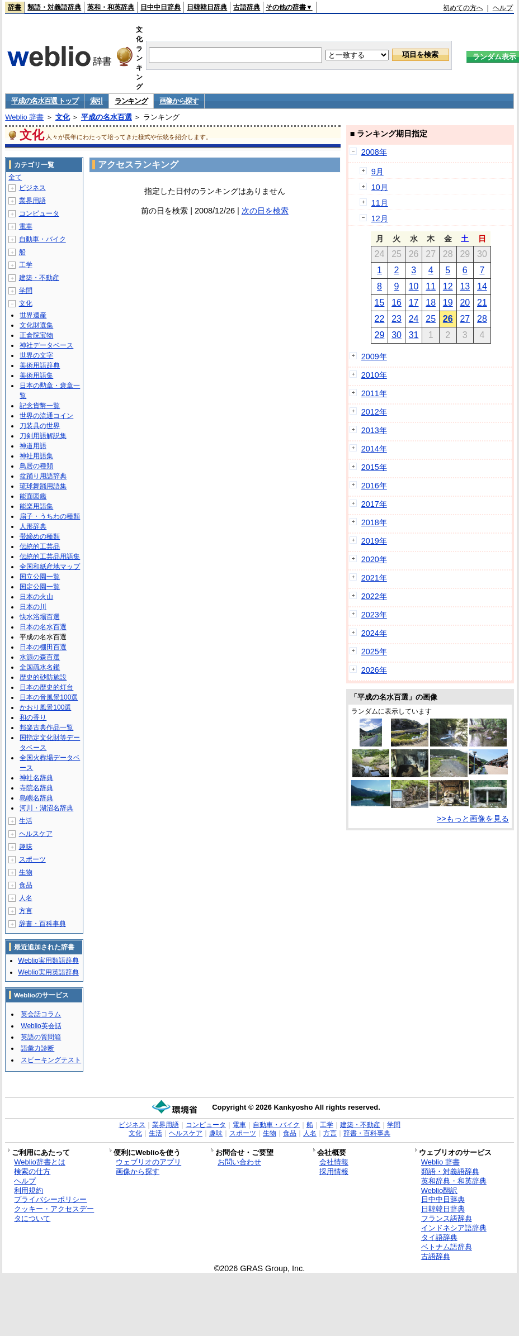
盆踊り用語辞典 (43, 476)
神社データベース (46, 345)
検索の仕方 (32, 1171)
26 (448, 319)
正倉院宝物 (36, 335)
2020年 (374, 559)
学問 (25, 290)
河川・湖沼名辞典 (46, 808)
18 (431, 302)
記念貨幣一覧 (40, 406)
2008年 (374, 152)
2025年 (374, 651)
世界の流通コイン (46, 416)
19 (448, 302)
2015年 (374, 467)
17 (414, 302)
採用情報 (333, 1171)
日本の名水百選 (43, 627)
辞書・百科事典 (42, 924)
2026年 (374, 669)
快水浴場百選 (40, 617)
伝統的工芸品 (40, 546)
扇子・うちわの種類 (50, 516)
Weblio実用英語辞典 (48, 972)
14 (482, 286)
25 (431, 319)
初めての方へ (463, 8)
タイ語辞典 (439, 1237)
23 (396, 319)
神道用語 (33, 446)
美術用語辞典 (40, 365)
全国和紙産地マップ (50, 566)
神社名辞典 (36, 778)
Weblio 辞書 (24, 117)
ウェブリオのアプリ (148, 1162)
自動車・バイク (42, 239)
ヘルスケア (36, 834)
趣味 (25, 846)
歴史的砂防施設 (43, 677)
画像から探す (179, 101)
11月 (379, 202)
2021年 (374, 577)
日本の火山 (36, 597)
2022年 (374, 596)
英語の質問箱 (41, 1037)
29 (380, 335)
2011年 (374, 393)
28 (482, 319)
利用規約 (28, 1190)
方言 (25, 911)
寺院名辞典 (36, 788)
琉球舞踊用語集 (43, 486)
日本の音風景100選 (49, 697)
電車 (25, 226)
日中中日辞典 (160, 7)
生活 (25, 821)
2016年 (374, 485)
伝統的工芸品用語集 (50, 556)
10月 (379, 187)
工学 (25, 265)
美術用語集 (36, 375)
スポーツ (32, 859)
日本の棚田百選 (43, 647)
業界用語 (32, 201)
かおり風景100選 (45, 707)
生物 (25, 872)
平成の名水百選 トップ (44, 101)
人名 (25, 898)
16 (396, 302)
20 (465, 302)
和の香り (33, 717)
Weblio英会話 (41, 1026)
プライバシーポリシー (50, 1199)
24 (414, 319)
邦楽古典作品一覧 (46, 727)
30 (396, 335)
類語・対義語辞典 (54, 7)
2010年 (374, 374)
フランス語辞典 (446, 1218)
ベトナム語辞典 (446, 1247)
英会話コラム (41, 1014)
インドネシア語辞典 (454, 1228)
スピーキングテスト (51, 1060)
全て (15, 177)
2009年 (374, 356)
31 (414, 335)
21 (482, 302)
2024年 (374, 633)
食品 (25, 885)
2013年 (374, 430)
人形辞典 (33, 526)
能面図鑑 (33, 496)
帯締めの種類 (40, 536)
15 (380, 302)
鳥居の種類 (36, 466)
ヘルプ (503, 8)
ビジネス (32, 188)
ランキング (131, 101)
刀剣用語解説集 (43, 436)
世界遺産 (33, 315)
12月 (379, 218)
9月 (377, 171)
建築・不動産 (39, 278)
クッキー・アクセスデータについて (54, 1214)
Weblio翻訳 (439, 1190)
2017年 (374, 504)
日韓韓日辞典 (207, 7)
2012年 (374, 411)
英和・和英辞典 (110, 7)
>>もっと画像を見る (473, 818)
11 (431, 286)
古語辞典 (246, 7)
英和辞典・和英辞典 (454, 1181)
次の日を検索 (265, 210)
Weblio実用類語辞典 (48, 960)
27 (465, 319)
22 (380, 319)
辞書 (14, 7)
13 (465, 286)
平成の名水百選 (106, 117)
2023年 (374, 614)
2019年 (374, 540)
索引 (96, 101)
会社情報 (333, 1162)
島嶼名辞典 (36, 798)
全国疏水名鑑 (40, 667)
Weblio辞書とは (39, 1162)
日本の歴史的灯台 (46, 687)
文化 (62, 117)
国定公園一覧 (40, 587)
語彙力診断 (37, 1048)
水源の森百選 (40, 657)
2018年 (374, 522)
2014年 (374, 448)
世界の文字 (36, 355)
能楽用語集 (36, 506)
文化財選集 (36, 325)
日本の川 (33, 607)
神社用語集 (36, 456)
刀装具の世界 (40, 426)
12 (448, 286)
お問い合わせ (239, 1162)
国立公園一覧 (40, 577)
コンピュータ (39, 213)
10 (414, 286)
